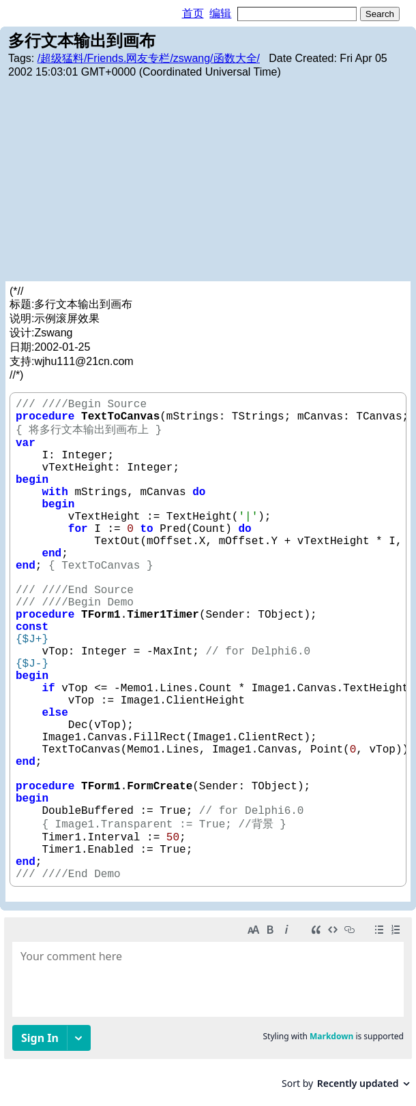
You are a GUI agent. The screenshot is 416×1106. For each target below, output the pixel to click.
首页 (193, 13)
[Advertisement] (208, 179)
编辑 (220, 13)
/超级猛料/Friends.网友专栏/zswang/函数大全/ (149, 58)
